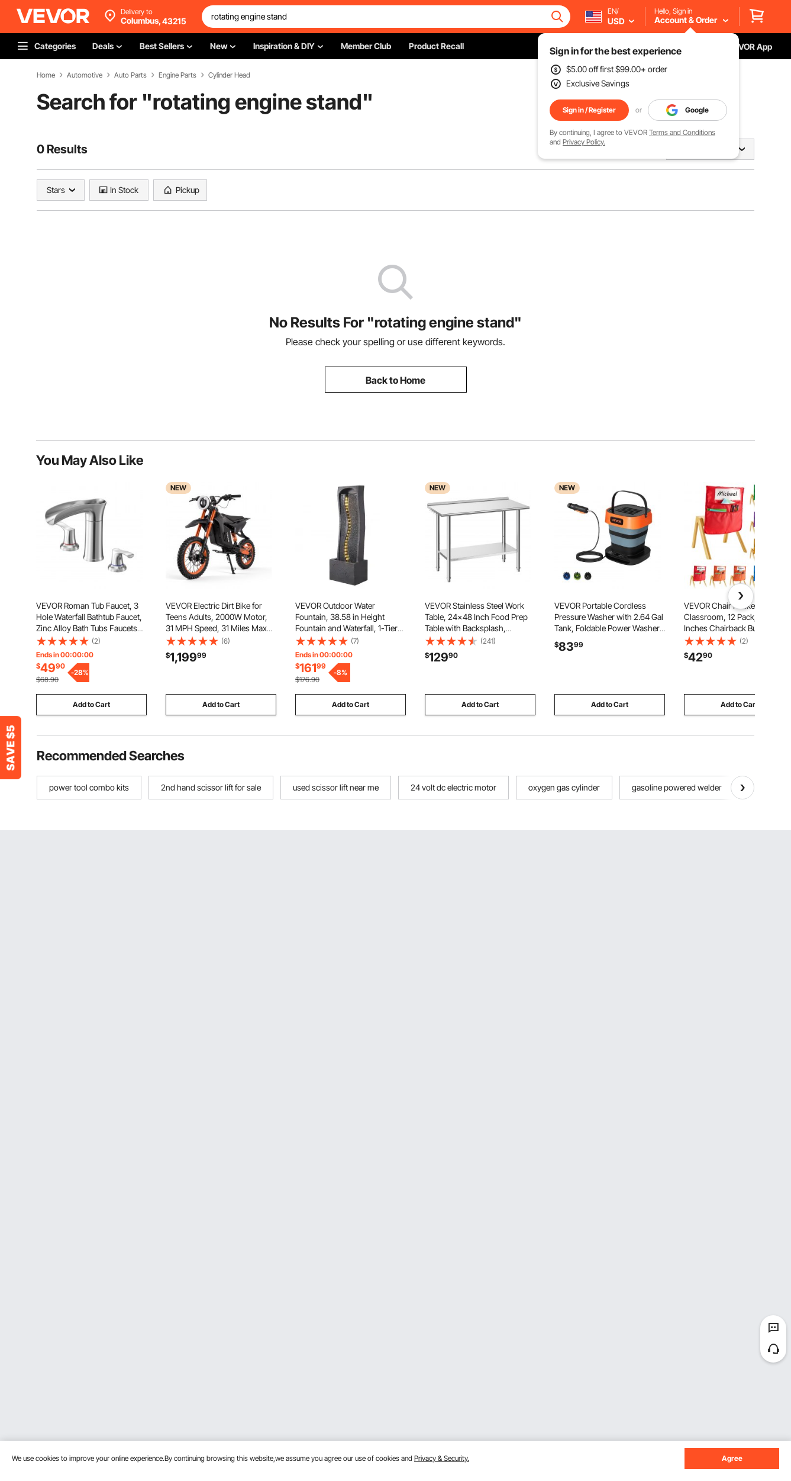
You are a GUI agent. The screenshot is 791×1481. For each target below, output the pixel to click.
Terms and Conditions (682, 132)
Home (46, 75)
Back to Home (395, 380)
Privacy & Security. (441, 1458)
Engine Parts (177, 75)
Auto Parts (130, 75)
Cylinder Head (229, 75)
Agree (732, 1458)
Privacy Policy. (584, 141)
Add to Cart (91, 704)
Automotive (84, 75)
